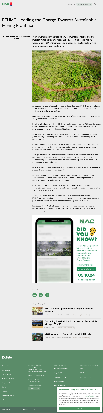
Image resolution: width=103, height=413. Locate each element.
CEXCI (82, 368)
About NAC (5, 366)
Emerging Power (85, 377)
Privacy (4, 391)
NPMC (82, 373)
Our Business (6, 370)
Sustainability (6, 374)
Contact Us (71, 4)
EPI (3, 400)
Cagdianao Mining (60, 377)
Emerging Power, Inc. (84, 4)
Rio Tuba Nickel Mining (61, 368)
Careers (4, 387)
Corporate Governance (9, 383)
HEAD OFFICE (32, 368)
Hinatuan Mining (59, 381)
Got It (79, 408)
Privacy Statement (88, 397)
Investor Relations (8, 378)
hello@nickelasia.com (34, 385)
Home (4, 14)
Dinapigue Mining (59, 385)
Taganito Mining (59, 373)
